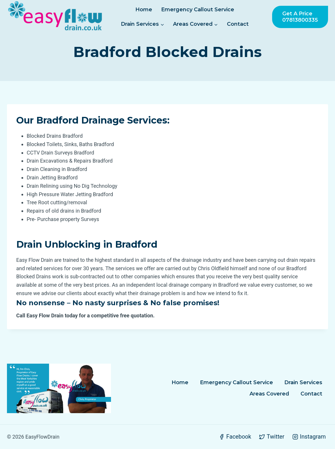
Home (143, 9)
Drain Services (303, 382)
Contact (238, 24)
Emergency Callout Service (197, 9)
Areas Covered (269, 394)
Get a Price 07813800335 (300, 16)
